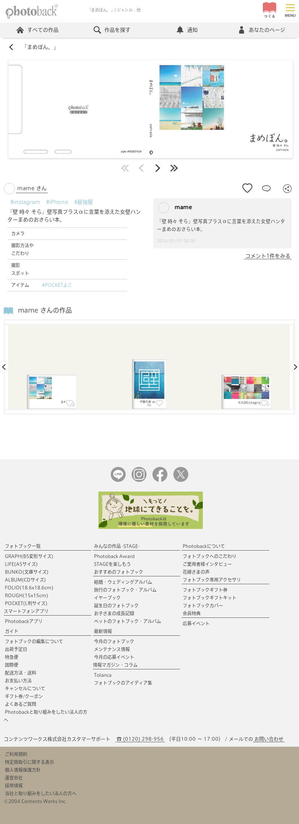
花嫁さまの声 (196, 572)
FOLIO (29, 587)
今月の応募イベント (114, 657)
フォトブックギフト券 (205, 590)
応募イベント (196, 623)
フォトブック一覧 (23, 546)
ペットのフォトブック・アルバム (127, 621)
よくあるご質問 (20, 704)
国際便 (11, 665)
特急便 (11, 657)
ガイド (11, 631)
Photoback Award (114, 556)
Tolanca (102, 675)
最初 (125, 168)
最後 (174, 168)
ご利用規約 (16, 754)
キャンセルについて (25, 688)
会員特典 (192, 613)
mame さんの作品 (45, 310)
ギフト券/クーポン (24, 696)
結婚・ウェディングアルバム (123, 582)
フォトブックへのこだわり (209, 556)
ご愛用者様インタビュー (207, 564)
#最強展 (83, 202)
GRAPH (29, 556)
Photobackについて (204, 546)
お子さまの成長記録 (114, 613)
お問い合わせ (268, 739)
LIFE (21, 564)
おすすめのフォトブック (118, 572)
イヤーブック (107, 597)
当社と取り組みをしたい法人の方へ (40, 793)
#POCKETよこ (57, 285)
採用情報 (14, 785)
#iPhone (57, 202)
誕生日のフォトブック (116, 605)
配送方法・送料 (20, 672)
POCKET (26, 603)
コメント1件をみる (267, 255)
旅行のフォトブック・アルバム (125, 590)
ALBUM (25, 579)
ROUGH (26, 595)
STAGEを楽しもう (112, 564)
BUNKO (26, 572)
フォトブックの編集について (34, 641)
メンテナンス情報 (112, 649)
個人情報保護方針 (23, 770)
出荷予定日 (16, 649)
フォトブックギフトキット (209, 597)
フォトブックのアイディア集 (123, 683)
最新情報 (103, 631)
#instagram (25, 202)
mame (175, 207)
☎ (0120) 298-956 (140, 739)
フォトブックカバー (203, 605)
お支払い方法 (18, 680)
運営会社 (14, 777)
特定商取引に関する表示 (29, 762)
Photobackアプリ (24, 621)
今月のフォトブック (114, 641)
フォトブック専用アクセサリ (212, 579)
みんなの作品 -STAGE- (116, 546)
